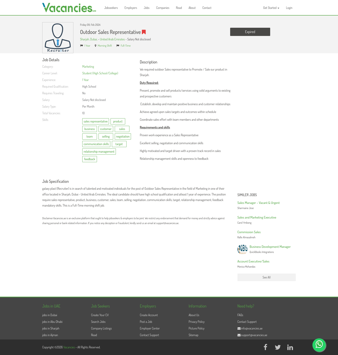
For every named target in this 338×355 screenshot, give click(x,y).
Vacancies (69, 347)
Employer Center (150, 328)
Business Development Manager (270, 247)
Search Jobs (98, 321)
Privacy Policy (197, 321)
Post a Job (146, 321)
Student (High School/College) (100, 73)
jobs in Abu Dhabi (52, 321)
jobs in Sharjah (50, 328)
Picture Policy (196, 328)
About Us (194, 315)
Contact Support (149, 335)
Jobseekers (111, 8)
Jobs (146, 8)
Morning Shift (105, 45)
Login (289, 8)
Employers (131, 8)
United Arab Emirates (112, 39)
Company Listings (101, 328)
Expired (250, 32)
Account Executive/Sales (253, 261)
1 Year (87, 45)
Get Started (271, 8)
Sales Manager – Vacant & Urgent (258, 203)
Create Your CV (100, 315)
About (192, 8)
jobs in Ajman (50, 335)
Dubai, (94, 39)
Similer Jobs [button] (247, 195)
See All (267, 277)
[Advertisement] (266, 124)
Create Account (149, 315)
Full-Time (126, 45)
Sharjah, (85, 39)
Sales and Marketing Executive (256, 217)
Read (179, 8)
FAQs (240, 315)
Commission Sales (249, 232)
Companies (162, 8)
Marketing (88, 66)
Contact (206, 8)
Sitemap (193, 335)
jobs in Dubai (49, 315)
